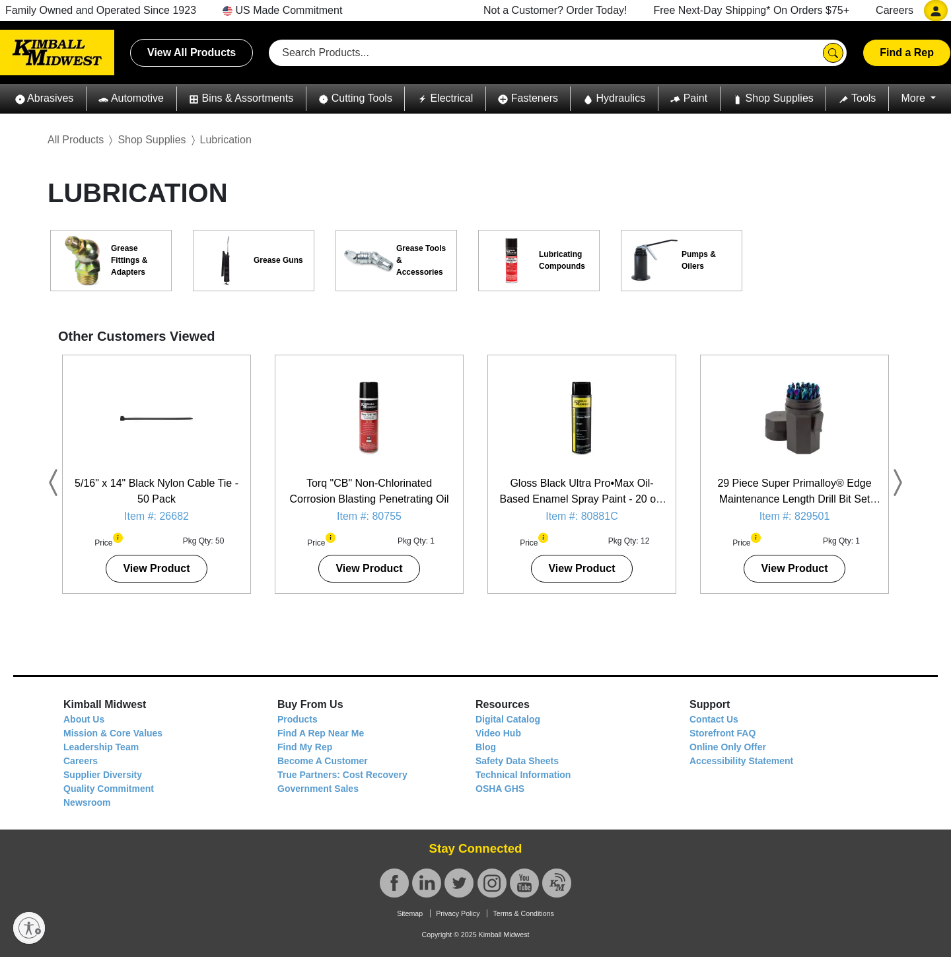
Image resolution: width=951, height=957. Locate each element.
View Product (156, 568)
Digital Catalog (508, 719)
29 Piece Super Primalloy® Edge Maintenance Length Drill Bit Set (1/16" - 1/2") (794, 499)
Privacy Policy (457, 913)
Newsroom (87, 802)
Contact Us (713, 719)
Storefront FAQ (722, 733)
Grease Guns (278, 260)
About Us (83, 719)
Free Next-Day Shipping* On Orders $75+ (752, 10)
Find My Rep (304, 747)
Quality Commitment (108, 788)
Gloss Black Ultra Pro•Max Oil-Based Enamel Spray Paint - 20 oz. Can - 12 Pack (581, 499)
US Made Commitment (282, 10)
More (914, 98)
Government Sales (318, 788)
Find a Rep (907, 52)
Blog (486, 747)
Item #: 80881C (581, 516)
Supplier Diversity (102, 774)
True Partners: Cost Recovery (342, 774)
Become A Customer (322, 761)
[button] (44, 99)
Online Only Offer (727, 747)
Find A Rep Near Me (320, 733)
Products (297, 719)
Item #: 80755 (369, 516)
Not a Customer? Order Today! (555, 10)
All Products (76, 139)
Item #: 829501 (794, 516)
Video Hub (498, 733)
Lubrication (226, 139)
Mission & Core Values (112, 733)
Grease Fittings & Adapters (129, 260)
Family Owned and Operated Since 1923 (100, 10)
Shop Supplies (152, 139)
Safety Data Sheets (517, 761)
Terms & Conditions (523, 913)
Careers (894, 10)
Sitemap (410, 913)
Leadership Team (101, 747)
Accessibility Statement (741, 761)
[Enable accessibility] (29, 928)
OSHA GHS (500, 788)
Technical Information (523, 774)
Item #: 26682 (156, 516)
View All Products (191, 52)
